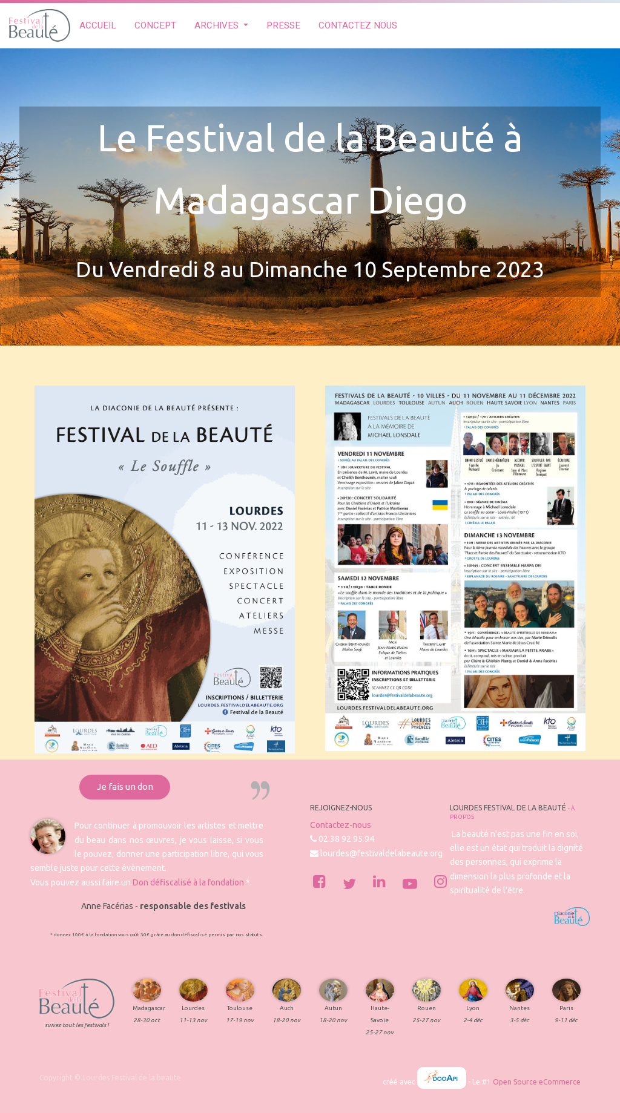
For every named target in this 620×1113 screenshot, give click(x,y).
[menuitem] (97, 26)
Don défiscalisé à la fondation (188, 882)
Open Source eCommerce (537, 1082)
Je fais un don (125, 786)
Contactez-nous (340, 825)
